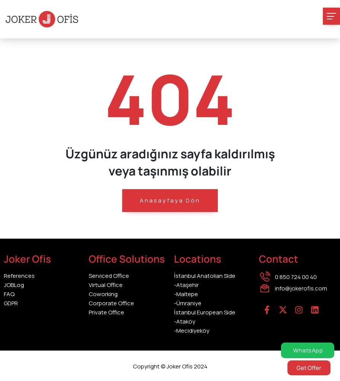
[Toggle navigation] (331, 16)
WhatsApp (307, 350)
